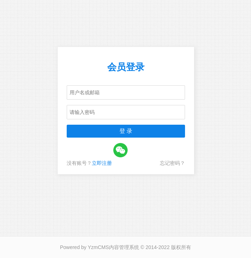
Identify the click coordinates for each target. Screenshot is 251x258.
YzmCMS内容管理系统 (113, 247)
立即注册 (102, 163)
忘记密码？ (172, 163)
